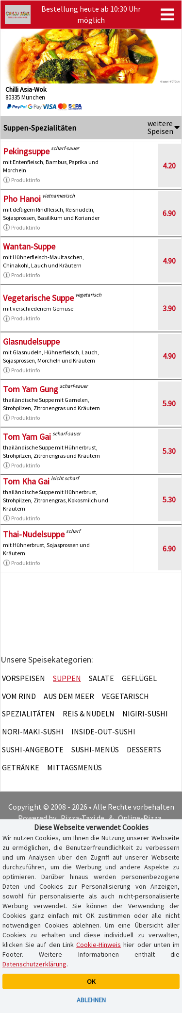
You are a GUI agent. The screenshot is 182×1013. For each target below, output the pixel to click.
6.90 (169, 213)
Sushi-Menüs (95, 749)
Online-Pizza (140, 818)
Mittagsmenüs (74, 767)
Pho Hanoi (22, 198)
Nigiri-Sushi (145, 713)
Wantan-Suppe (29, 246)
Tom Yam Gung (30, 389)
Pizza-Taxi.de (82, 818)
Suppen (67, 678)
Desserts (144, 749)
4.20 (169, 165)
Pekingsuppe (26, 151)
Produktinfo (21, 180)
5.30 (169, 451)
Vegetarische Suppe (38, 297)
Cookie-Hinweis (98, 944)
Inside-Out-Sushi (103, 731)
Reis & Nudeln (89, 713)
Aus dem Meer (69, 696)
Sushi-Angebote (33, 749)
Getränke (20, 767)
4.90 (169, 261)
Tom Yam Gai (27, 436)
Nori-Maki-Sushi (33, 731)
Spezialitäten (28, 713)
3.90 (169, 308)
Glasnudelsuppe (31, 341)
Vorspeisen (23, 678)
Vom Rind (19, 696)
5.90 (169, 403)
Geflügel (139, 678)
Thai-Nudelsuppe (34, 534)
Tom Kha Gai (26, 481)
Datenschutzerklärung (34, 964)
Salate (101, 678)
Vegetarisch (125, 696)
